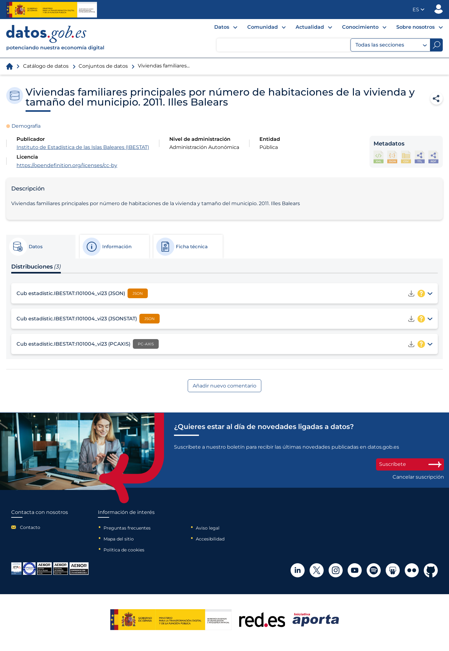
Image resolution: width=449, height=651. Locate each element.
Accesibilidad (210, 539)
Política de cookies (124, 550)
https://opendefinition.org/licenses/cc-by (67, 165)
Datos (221, 27)
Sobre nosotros (415, 27)
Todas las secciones (391, 45)
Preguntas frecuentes (127, 528)
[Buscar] (436, 45)
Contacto (30, 527)
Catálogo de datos (46, 66)
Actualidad (310, 27)
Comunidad (262, 27)
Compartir (436, 98)
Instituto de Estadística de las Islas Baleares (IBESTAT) (83, 147)
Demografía (26, 126)
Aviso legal (208, 528)
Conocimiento (360, 27)
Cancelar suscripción (418, 477)
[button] (418, 9)
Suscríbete (410, 464)
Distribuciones (36, 266)
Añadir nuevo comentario (224, 386)
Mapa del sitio (119, 539)
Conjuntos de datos (103, 66)
